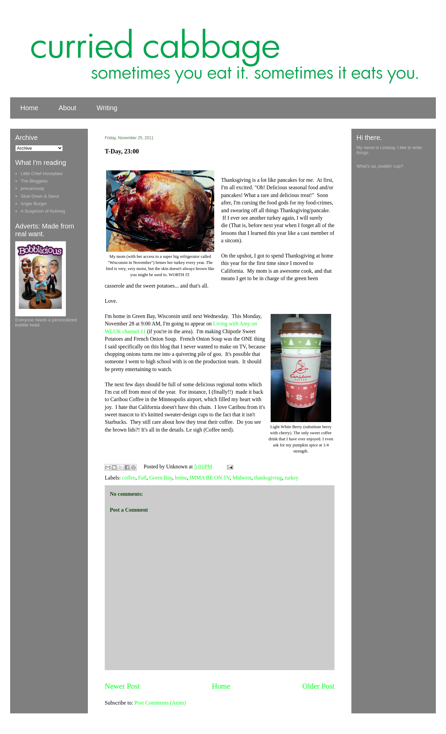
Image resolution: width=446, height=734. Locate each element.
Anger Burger (34, 203)
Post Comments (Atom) (160, 703)
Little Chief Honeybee (42, 173)
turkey (292, 478)
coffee (128, 478)
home (181, 478)
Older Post (318, 686)
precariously (32, 188)
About (67, 108)
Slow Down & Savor (40, 196)
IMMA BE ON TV (210, 478)
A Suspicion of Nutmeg (43, 211)
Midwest (241, 478)
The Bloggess (34, 181)
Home (29, 108)
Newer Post (122, 686)
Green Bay (160, 478)
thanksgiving (268, 478)
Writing (107, 108)
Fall (142, 478)
